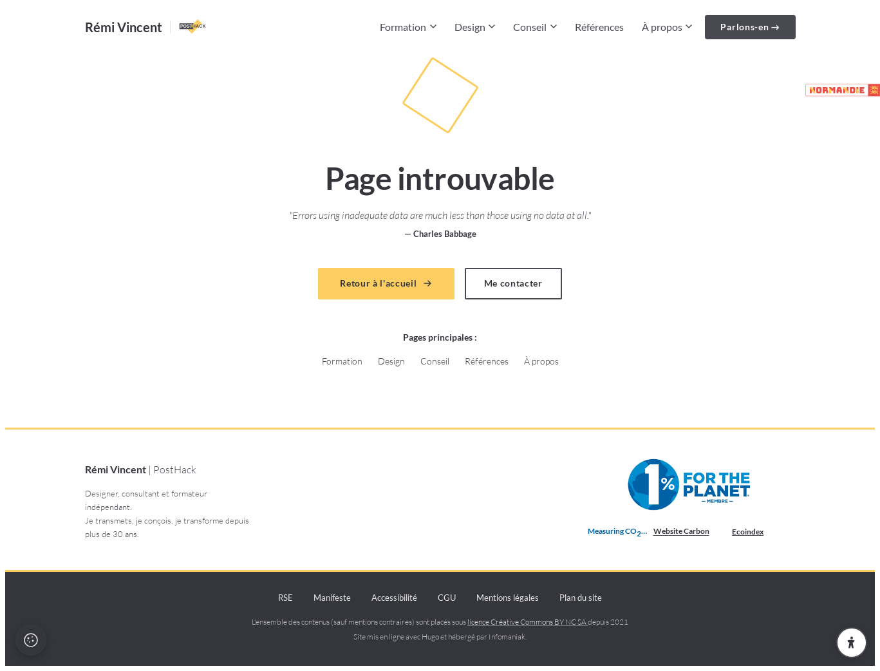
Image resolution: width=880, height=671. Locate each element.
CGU (447, 597)
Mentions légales (507, 597)
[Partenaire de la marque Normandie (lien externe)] (837, 90)
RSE (285, 597)
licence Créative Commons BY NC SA (527, 622)
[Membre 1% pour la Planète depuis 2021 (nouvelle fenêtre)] (691, 485)
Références (599, 27)
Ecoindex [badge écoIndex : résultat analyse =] (758, 532)
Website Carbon (681, 531)
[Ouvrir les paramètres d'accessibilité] (851, 642)
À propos (667, 27)
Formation (408, 27)
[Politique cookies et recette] (30, 640)
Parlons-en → (750, 26)
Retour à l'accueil (386, 283)
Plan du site (580, 597)
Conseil (535, 27)
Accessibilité (394, 597)
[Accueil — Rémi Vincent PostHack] (146, 27)
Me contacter (513, 283)
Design (475, 27)
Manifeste (332, 597)
